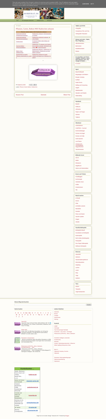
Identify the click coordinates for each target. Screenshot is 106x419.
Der (26, 313)
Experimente (57, 317)
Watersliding (79, 95)
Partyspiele (78, 240)
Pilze (77, 273)
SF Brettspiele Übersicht (27, 20)
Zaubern (78, 278)
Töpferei (78, 117)
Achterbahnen (79, 125)
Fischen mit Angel (80, 133)
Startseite (43, 94)
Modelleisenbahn (80, 48)
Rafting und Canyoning (81, 85)
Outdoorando (19, 41)
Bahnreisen (78, 46)
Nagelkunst (78, 165)
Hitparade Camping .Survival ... (61, 351)
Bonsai (56, 313)
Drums (77, 200)
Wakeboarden (79, 90)
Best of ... (56, 349)
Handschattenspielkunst (82, 259)
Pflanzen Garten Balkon (25, 87)
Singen (77, 219)
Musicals (56, 341)
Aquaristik (78, 254)
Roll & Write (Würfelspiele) (82, 238)
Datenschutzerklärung (59, 359)
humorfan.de (33, 395)
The (39, 314)
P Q (27, 314)
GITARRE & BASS (80, 206)
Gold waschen (79, 138)
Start (17, 20)
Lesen (77, 270)
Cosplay (56, 315)
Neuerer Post (20, 94)
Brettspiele (49, 20)
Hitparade (56, 353)
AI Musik (78, 198)
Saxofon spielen (80, 216)
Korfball (77, 79)
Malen (77, 160)
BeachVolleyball (80, 72)
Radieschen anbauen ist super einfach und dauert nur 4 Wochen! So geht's (41, 56)
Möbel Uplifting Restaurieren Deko (62, 345)
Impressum (57, 361)
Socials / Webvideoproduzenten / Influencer (64, 343)
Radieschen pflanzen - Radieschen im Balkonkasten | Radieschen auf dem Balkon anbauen (41, 51)
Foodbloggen (79, 176)
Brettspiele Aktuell (80, 230)
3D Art (77, 157)
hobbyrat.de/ (33, 374)
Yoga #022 (23, 321)
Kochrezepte (79, 179)
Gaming (56, 319)
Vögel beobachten (80, 291)
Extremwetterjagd (80, 130)
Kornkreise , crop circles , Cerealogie (63, 331)
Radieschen (34, 87)
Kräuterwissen (79, 187)
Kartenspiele (79, 235)
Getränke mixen (80, 182)
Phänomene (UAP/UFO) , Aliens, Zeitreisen (64, 333)
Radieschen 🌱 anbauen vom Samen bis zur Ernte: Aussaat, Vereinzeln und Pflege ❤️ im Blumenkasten (41, 46)
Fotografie (78, 28)
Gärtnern (78, 257)
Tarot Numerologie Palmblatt (61, 329)
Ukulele (77, 222)
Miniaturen (78, 163)
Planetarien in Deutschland (27, 338)
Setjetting (78, 265)
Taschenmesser (80, 149)
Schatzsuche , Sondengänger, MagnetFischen (79, 145)
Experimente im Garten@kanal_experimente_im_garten (24, 56)
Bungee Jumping (80, 77)
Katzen (77, 286)
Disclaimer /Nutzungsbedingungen (62, 357)
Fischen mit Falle (80, 136)
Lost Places (78, 141)
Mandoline (78, 208)
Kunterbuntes (57, 339)
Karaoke (78, 211)
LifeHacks (78, 109)
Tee (76, 189)
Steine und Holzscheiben (82, 168)
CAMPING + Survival (81, 128)
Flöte (77, 203)
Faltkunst (78, 106)
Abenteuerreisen (80, 43)
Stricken (78, 114)
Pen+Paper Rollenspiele (82, 243)
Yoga (77, 275)
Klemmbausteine (80, 262)
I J (44, 313)
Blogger (67, 415)
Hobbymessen (40, 20)
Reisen (77, 51)
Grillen (77, 184)
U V (43, 314)
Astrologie (56, 328)
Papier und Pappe (80, 112)
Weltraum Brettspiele (81, 246)
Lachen (77, 267)
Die (30, 313)
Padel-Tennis (79, 82)
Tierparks (78, 289)
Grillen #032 (24, 329)
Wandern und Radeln (81, 93)
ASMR (55, 326)
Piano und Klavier (80, 214)
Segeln (77, 87)
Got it (92, 3)
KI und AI (78, 63)
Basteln (77, 104)
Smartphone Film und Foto (82, 31)
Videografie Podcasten (81, 33)
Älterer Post (67, 94)
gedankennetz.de (32, 387)
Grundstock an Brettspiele (82, 232)
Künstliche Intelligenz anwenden (62, 337)
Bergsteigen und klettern (82, 74)
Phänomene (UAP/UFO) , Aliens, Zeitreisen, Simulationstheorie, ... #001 (31, 347)
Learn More (85, 3)
